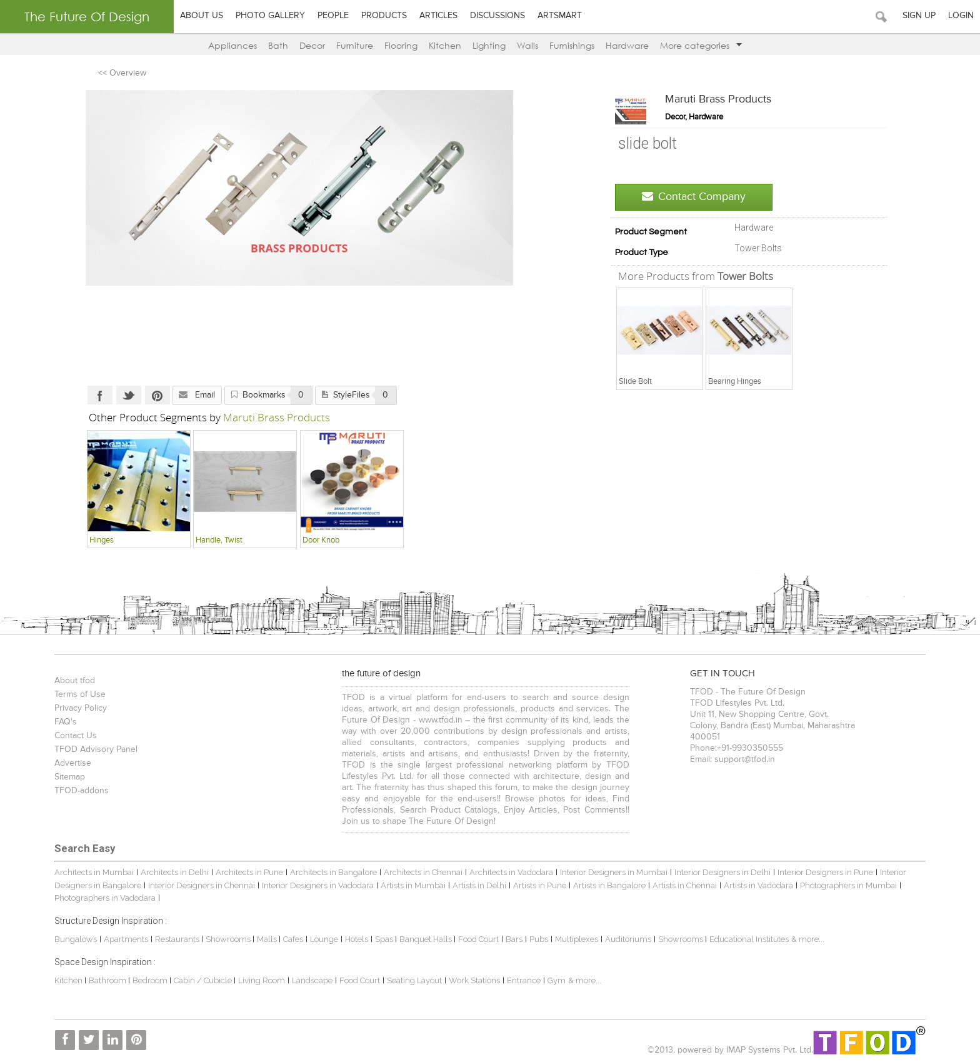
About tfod (74, 680)
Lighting (489, 45)
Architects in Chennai (423, 872)
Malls (268, 939)
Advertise (72, 763)
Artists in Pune (539, 885)
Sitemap (69, 777)
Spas (385, 939)
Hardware (627, 45)
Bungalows (75, 939)
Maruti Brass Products (718, 99)
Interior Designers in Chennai (201, 885)
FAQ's (65, 722)
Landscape (312, 980)
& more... (807, 939)
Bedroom (150, 980)
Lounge (324, 939)
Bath (278, 45)
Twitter (128, 395)
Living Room (261, 980)
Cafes (293, 939)
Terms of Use (80, 694)
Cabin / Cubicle (204, 980)
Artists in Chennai (684, 885)
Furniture (354, 45)
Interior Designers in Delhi (722, 872)
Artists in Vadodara (758, 885)
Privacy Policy (80, 708)
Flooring (401, 45)
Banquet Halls (426, 939)
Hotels (356, 939)
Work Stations (474, 980)
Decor (312, 45)
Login (961, 15)
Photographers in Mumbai (848, 885)
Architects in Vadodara (511, 872)
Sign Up (919, 15)
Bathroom (108, 980)
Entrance (524, 980)
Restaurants (178, 939)
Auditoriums (628, 939)
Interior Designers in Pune (825, 872)
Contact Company (694, 197)
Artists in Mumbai (413, 885)
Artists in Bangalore (609, 885)
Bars (514, 939)
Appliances (232, 45)
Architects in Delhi (175, 872)
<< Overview (122, 73)
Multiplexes (576, 939)
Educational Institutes (749, 939)
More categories (701, 45)
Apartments (126, 939)
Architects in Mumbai (94, 872)
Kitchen (445, 45)
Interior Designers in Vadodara (318, 885)
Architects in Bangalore (333, 872)
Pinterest (157, 395)
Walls (527, 45)
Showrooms (229, 939)
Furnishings (571, 45)
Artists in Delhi (479, 885)
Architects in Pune (249, 872)
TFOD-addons (81, 790)
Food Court (478, 939)
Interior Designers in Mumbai (614, 872)
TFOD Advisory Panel (96, 749)
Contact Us (75, 735)
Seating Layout (414, 980)
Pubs (538, 939)
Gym (557, 980)
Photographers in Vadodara (105, 898)
